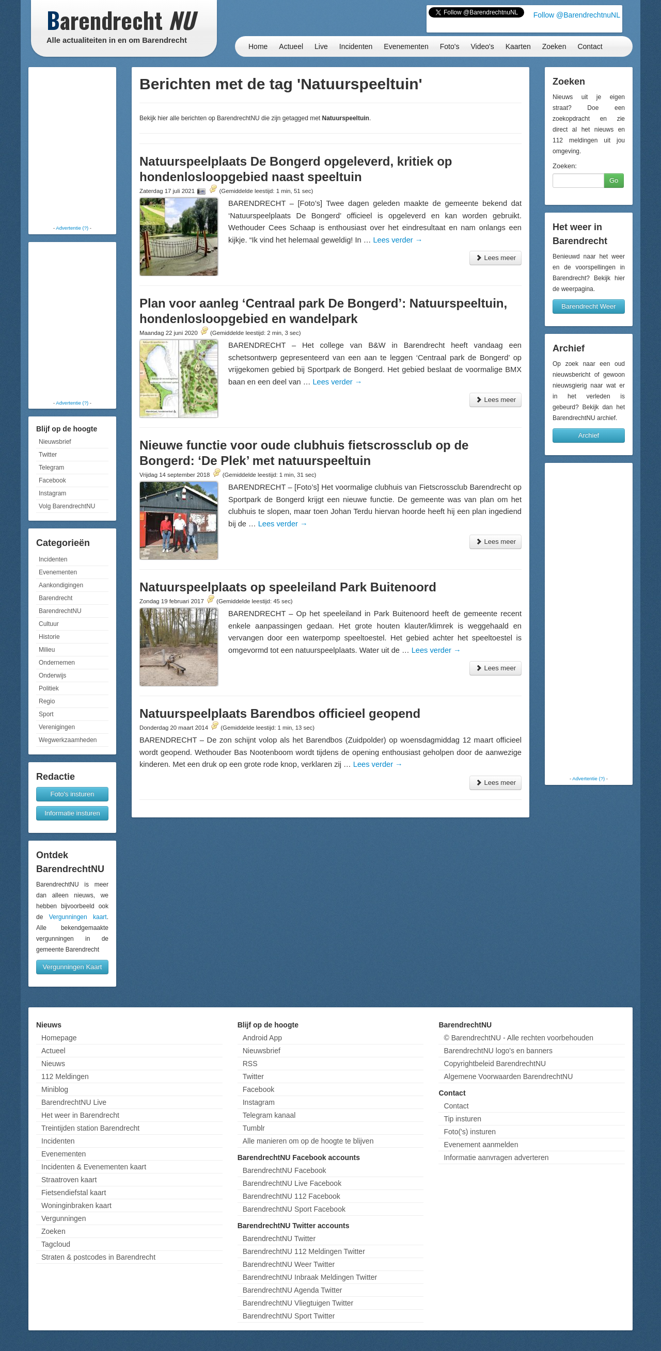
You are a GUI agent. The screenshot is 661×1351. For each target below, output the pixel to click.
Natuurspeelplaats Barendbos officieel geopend (279, 713)
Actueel (291, 46)
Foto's (450, 46)
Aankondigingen (61, 585)
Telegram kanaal (269, 1115)
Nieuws (53, 1063)
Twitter (48, 454)
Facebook (52, 480)
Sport (46, 714)
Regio (47, 701)
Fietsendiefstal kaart (73, 1192)
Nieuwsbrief (55, 441)
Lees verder (397, 240)
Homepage (59, 1038)
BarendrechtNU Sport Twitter (289, 1316)
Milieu (47, 649)
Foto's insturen (73, 794)
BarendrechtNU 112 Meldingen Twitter (304, 1251)
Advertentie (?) (72, 228)
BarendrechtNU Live (73, 1102)
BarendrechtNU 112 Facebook (291, 1196)
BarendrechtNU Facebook (284, 1170)
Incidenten (356, 46)
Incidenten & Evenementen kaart (93, 1167)
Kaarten (518, 46)
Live (321, 46)
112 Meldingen (65, 1076)
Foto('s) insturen (470, 1132)
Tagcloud (55, 1244)
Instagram (52, 493)
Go (613, 180)
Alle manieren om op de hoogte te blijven (308, 1141)
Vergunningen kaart (78, 917)
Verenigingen (57, 727)
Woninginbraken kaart (76, 1205)
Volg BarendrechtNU (67, 506)
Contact (589, 46)
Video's (482, 46)
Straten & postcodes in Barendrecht (98, 1257)
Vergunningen (63, 1218)
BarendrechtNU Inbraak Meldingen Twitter (310, 1277)
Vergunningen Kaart (72, 967)
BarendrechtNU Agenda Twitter (292, 1290)
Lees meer (495, 258)
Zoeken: (565, 166)
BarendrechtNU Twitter (279, 1238)
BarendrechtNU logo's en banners (498, 1051)
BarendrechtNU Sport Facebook (294, 1209)
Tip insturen (462, 1119)
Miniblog (54, 1089)
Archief (588, 435)
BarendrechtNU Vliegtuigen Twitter (298, 1303)
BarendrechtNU (60, 611)
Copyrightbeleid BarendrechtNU (495, 1063)
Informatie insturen (72, 813)
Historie (49, 636)
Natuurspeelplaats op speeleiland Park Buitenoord (287, 587)
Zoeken (554, 46)
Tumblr (254, 1128)
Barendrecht (55, 598)
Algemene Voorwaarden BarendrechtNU (508, 1076)
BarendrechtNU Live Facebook (292, 1183)
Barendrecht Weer (588, 306)
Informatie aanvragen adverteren (496, 1157)
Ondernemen (57, 662)
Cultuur (49, 624)
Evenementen (406, 46)
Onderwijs (52, 675)
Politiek (49, 688)
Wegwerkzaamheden (68, 740)
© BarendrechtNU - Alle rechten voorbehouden (518, 1038)
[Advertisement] (72, 147)
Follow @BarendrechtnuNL (576, 15)
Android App (262, 1038)
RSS (250, 1063)
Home (257, 46)
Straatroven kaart (69, 1180)
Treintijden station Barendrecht (90, 1128)
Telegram (51, 467)
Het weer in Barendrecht (80, 1115)
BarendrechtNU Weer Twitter (289, 1264)
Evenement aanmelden (481, 1144)
